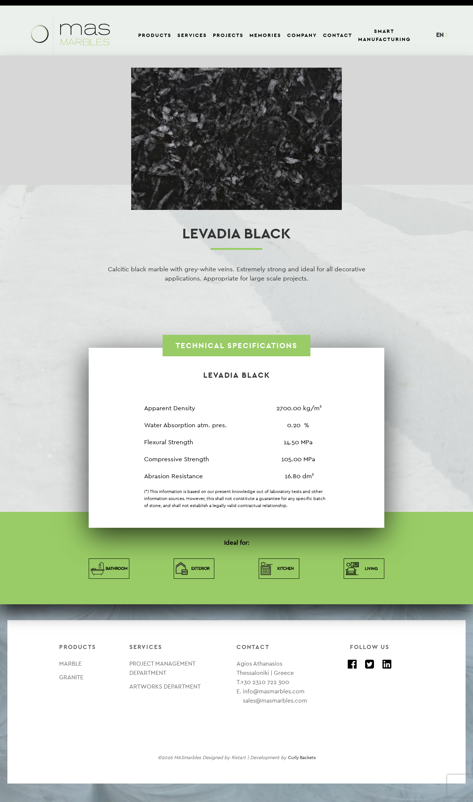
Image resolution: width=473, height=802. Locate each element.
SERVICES (192, 35)
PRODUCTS (154, 35)
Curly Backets (302, 758)
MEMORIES (265, 35)
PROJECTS (228, 35)
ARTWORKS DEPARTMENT (165, 686)
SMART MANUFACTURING (384, 35)
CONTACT (337, 35)
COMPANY (302, 35)
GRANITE (71, 677)
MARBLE (70, 663)
